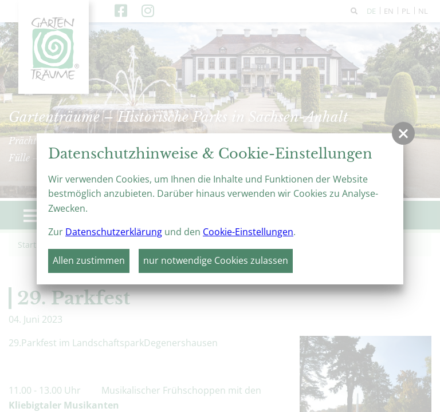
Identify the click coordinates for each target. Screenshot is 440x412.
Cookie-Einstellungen (248, 231)
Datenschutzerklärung (113, 231)
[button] (403, 133)
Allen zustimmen (89, 260)
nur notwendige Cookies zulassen (215, 260)
